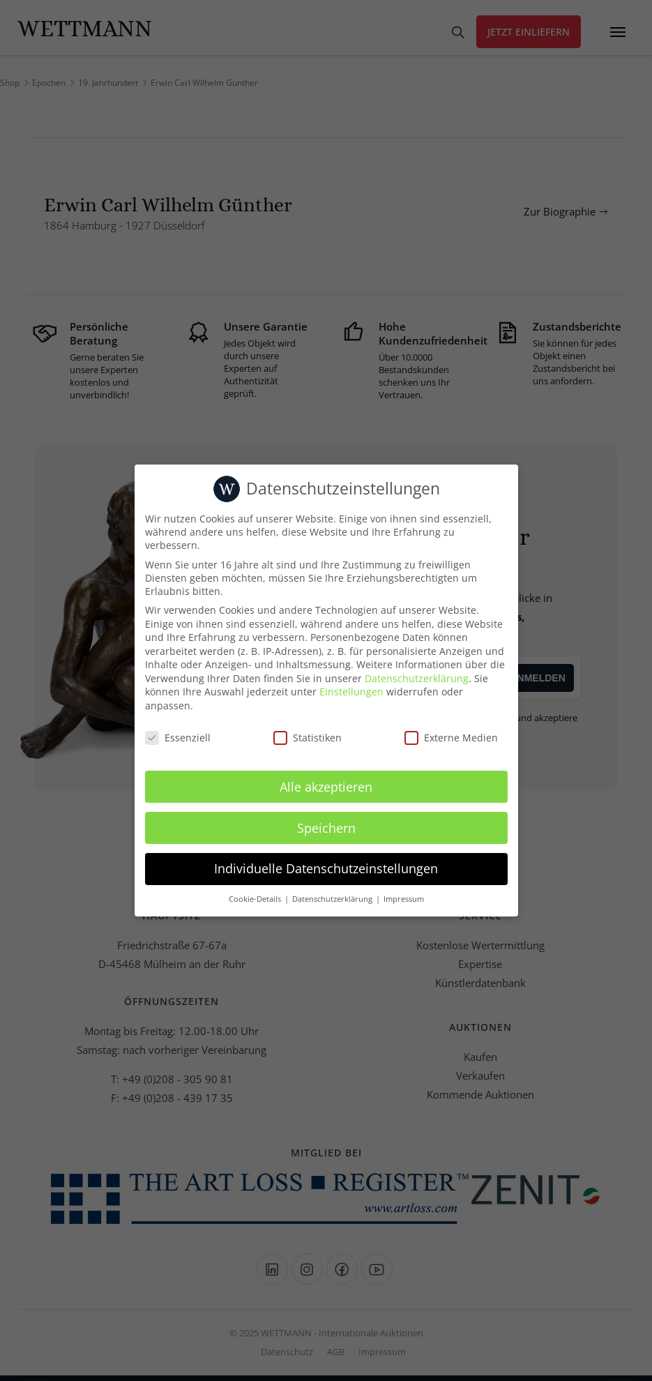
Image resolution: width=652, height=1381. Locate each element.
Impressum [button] (404, 899)
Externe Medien (451, 737)
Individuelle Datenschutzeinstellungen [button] (326, 868)
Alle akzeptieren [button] (326, 786)
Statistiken (307, 737)
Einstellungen (351, 691)
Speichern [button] (326, 828)
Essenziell (178, 737)
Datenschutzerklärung (417, 678)
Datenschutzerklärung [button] (333, 899)
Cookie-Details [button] (256, 899)
